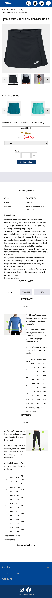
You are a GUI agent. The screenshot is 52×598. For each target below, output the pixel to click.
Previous (5, 80)
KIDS (42, 292)
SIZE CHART (26, 128)
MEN (10, 292)
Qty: (17, 151)
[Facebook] (29, 591)
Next (47, 80)
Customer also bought (26, 545)
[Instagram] (23, 591)
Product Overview (26, 191)
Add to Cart (27, 162)
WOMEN (26, 292)
